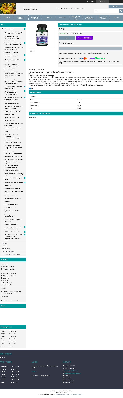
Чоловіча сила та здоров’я (12, 188)
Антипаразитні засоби (11, 195)
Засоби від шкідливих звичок (13, 198)
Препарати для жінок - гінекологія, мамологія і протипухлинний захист (11, 92)
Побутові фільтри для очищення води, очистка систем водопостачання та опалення (14, 161)
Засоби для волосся (10, 207)
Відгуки (4, 246)
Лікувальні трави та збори (12, 170)
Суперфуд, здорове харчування (14, 182)
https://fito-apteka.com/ (9, 273)
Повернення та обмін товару (75, 18)
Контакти (62, 17)
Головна (7, 17)
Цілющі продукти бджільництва (13, 156)
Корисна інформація (89, 17)
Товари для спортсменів (11, 204)
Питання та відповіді (103, 17)
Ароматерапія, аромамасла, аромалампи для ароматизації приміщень (13, 147)
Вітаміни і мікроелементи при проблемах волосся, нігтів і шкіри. (13, 129)
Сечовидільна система (11, 52)
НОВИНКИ (8, 185)
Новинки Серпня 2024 (11, 224)
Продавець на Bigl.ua (61, 392)
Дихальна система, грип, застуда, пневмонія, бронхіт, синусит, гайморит (13, 38)
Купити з (84, 38)
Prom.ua (70, 390)
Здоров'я (7, 201)
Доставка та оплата (35, 17)
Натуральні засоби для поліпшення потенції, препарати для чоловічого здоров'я (14, 81)
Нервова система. (10, 120)
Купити (67, 38)
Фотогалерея (6, 249)
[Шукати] (121, 11)
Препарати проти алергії (12, 117)
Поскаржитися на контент (62, 394)
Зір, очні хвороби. (10, 69)
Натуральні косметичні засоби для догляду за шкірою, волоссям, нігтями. (13, 99)
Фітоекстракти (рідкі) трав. (12, 103)
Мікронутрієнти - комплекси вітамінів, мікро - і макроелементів (12, 113)
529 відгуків (92, 1)
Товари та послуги (20, 17)
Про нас (49, 17)
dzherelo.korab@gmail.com (10, 276)
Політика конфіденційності (77, 394)
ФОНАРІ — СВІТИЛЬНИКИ (12, 231)
